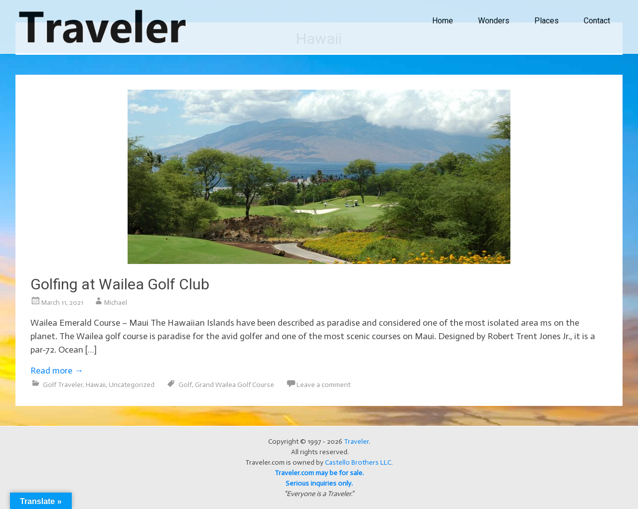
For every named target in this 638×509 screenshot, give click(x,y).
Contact (597, 20)
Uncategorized (132, 385)
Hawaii (96, 385)
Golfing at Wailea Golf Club (119, 284)
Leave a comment (323, 385)
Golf (185, 385)
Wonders (493, 20)
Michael (115, 302)
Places (546, 20)
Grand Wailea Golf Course (234, 385)
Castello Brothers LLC (358, 462)
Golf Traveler (63, 385)
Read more (56, 370)
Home (442, 20)
